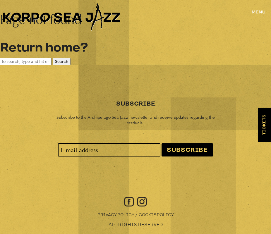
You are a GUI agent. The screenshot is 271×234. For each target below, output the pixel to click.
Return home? (44, 48)
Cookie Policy (156, 215)
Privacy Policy (115, 215)
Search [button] (61, 61)
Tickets (264, 125)
